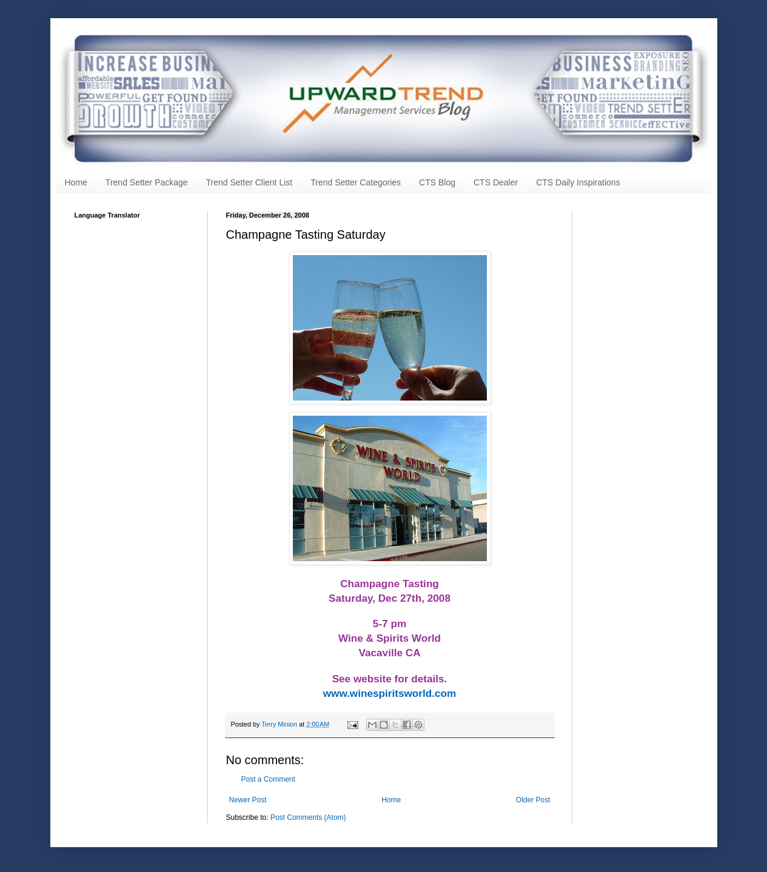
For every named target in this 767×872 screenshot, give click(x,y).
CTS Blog (437, 182)
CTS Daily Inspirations (578, 182)
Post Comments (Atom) (308, 817)
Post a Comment (268, 779)
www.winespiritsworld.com (390, 693)
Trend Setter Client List (249, 182)
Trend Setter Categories (355, 182)
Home (76, 182)
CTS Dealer (496, 182)
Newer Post (248, 800)
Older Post (533, 800)
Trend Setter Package (147, 182)
